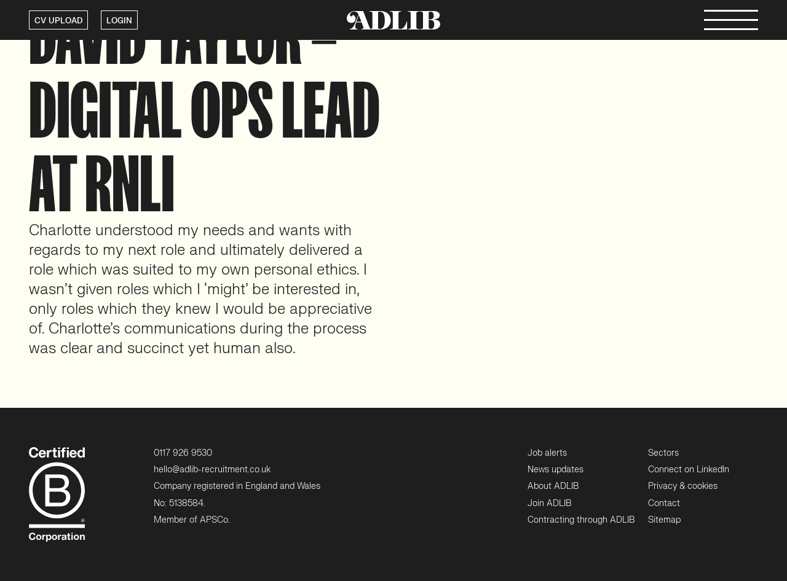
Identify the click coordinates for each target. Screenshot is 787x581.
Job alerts (547, 453)
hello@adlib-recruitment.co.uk (212, 469)
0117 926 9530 (183, 453)
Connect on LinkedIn (688, 469)
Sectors (663, 453)
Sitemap (664, 520)
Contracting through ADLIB (581, 520)
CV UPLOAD (58, 21)
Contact (664, 503)
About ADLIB (553, 486)
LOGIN (119, 21)
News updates (555, 469)
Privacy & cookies (683, 486)
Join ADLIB (549, 503)
